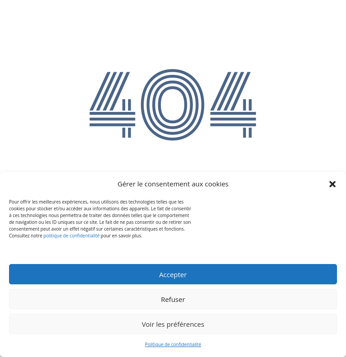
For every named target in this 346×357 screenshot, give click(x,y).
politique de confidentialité (71, 235)
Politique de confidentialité (173, 344)
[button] (332, 184)
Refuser (173, 299)
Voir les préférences (173, 324)
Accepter (173, 274)
